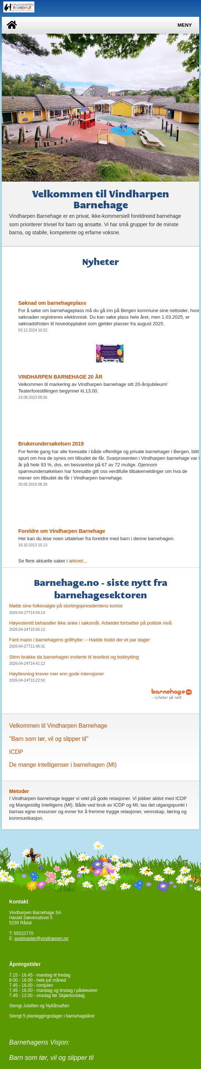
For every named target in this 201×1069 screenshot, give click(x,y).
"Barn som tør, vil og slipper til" (48, 739)
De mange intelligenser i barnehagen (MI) (63, 765)
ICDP (16, 752)
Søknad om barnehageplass (52, 303)
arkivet (76, 561)
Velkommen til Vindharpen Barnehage (58, 726)
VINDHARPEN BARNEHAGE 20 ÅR (60, 377)
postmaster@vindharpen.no (42, 938)
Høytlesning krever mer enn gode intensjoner (56, 673)
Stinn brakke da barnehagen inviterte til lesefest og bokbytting (74, 657)
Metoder (19, 791)
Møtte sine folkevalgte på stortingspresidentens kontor (66, 606)
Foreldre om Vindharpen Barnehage (61, 531)
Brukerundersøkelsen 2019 (51, 444)
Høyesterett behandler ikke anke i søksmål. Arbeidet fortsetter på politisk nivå (90, 623)
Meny (185, 25)
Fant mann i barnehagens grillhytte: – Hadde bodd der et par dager (79, 639)
